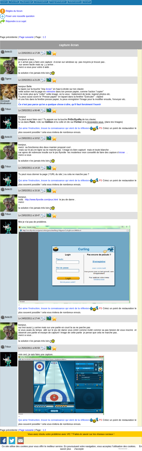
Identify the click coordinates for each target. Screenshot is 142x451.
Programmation (58, 2)
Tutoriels (14, 2)
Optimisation (41, 2)
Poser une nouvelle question (17, 16)
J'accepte (79, 449)
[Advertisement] (71, 25)
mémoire (50, 91)
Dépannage (26, 2)
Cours (4, 2)
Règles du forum (11, 11)
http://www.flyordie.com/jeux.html (41, 199)
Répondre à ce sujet (13, 21)
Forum (86, 2)
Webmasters (75, 2)
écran (49, 89)
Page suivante (26, 37)
